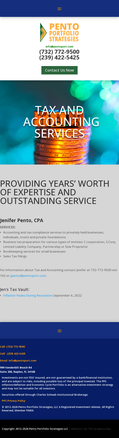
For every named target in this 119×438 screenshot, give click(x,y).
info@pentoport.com (59, 46)
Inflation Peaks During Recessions (28, 295)
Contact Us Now (59, 70)
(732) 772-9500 (59, 51)
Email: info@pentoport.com (18, 360)
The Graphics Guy (99, 428)
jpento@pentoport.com (28, 275)
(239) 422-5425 (59, 57)
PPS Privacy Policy (13, 400)
